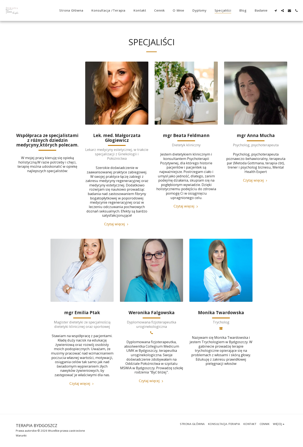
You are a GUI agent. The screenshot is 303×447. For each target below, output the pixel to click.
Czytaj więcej (116, 224)
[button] (275, 10)
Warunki (21, 435)
